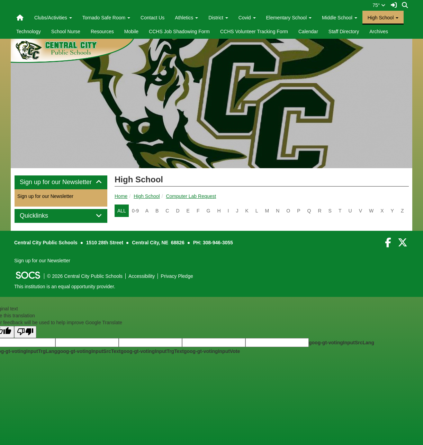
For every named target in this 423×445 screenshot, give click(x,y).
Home (121, 196)
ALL (121, 211)
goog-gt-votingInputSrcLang (341, 342)
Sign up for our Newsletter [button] (61, 182)
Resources (102, 31)
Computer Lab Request (191, 196)
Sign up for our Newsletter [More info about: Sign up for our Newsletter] (45, 196)
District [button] (218, 17)
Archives (378, 31)
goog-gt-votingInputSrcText (88, 351)
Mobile (131, 31)
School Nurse (65, 31)
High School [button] (383, 17)
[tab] (61, 182)
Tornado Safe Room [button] (106, 17)
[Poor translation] (25, 332)
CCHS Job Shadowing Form (179, 31)
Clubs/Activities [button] (53, 17)
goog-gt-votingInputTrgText (151, 351)
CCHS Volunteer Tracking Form (254, 31)
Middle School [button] (339, 17)
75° (378, 5)
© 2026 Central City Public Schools (85, 276)
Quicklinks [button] (42, 215)
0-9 (135, 211)
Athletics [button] (186, 17)
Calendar (308, 31)
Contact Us (152, 17)
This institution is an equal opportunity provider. (64, 286)
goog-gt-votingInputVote (212, 351)
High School (147, 196)
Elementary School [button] (289, 17)
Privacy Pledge (177, 276)
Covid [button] (247, 17)
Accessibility (141, 276)
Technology (28, 31)
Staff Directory (343, 31)
